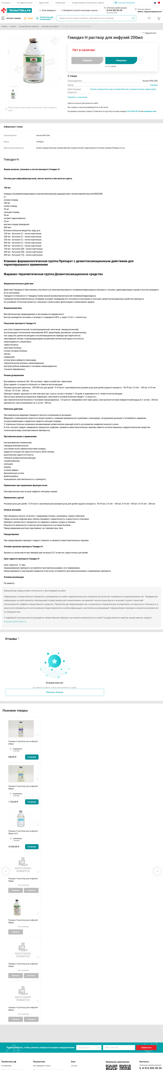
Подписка (87, 60)
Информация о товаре (13, 127)
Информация (60, 3)
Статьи (74, 1066)
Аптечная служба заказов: (117, 8)
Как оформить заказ (24, 3)
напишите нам (150, 111)
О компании (5, 3)
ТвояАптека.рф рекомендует (44, 18)
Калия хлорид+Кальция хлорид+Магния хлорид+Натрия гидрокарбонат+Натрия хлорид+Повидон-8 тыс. (124, 89)
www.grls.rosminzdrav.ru (15, 621)
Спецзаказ (121, 60)
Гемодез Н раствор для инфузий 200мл (23, 742)
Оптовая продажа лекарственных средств (88, 3)
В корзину (32, 757)
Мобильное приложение (117, 1062)
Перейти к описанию (77, 97)
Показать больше (54, 692)
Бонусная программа (124, 3)
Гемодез (154, 85)
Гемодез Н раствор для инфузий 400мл (23, 787)
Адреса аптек (44, 3)
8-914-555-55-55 (114, 10)
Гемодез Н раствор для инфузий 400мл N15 (23, 832)
